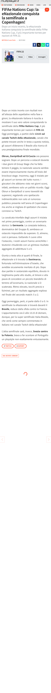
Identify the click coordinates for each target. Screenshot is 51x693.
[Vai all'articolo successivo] (2, 439)
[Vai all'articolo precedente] (49, 439)
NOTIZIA (4, 40)
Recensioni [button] (20, 5)
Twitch (8, 346)
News (20, 57)
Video (38, 5)
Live (44, 5)
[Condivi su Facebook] (34, 45)
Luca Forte (12, 40)
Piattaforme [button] (7, 5)
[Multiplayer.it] (10, 1)
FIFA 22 (20, 51)
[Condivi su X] (39, 45)
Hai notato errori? (10, 356)
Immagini (42, 57)
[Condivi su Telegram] (47, 45)
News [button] (30, 5)
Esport (20, 346)
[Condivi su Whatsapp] (43, 45)
